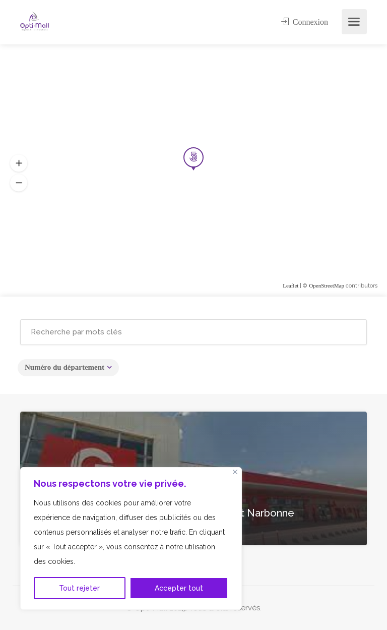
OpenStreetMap (326, 285)
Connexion (304, 22)
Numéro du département (64, 367)
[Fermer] (235, 472)
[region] (131, 538)
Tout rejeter (79, 588)
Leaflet (290, 285)
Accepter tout (179, 588)
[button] (18, 183)
